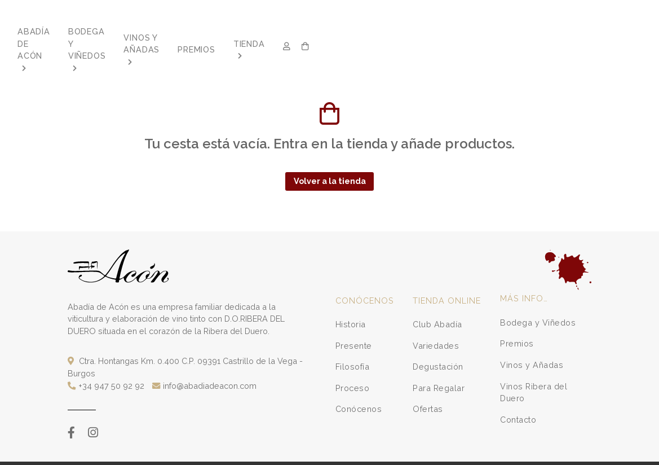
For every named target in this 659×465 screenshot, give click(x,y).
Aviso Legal (271, 451)
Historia (350, 300)
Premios (517, 319)
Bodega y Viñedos (538, 298)
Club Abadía (437, 300)
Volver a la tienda (330, 156)
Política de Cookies (482, 451)
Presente (353, 321)
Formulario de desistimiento (406, 451)
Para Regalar (439, 364)
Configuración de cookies (554, 451)
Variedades (436, 321)
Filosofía (352, 342)
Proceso (352, 364)
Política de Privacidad (326, 451)
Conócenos (358, 384)
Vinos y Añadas (531, 340)
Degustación (438, 342)
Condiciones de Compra (213, 451)
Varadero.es (130, 451)
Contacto (518, 395)
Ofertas (428, 384)
